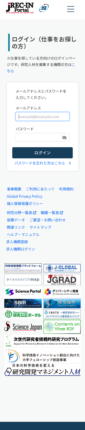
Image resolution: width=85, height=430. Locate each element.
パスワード (25, 129)
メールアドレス (28, 108)
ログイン (42, 152)
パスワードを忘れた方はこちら (42, 163)
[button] (71, 9)
